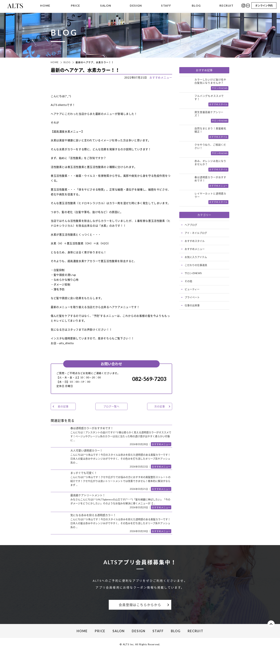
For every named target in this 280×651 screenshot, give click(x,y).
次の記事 (159, 406)
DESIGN (136, 6)
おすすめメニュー (160, 77)
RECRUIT (226, 6)
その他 (188, 281)
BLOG (196, 6)
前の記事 (63, 406)
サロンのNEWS (193, 273)
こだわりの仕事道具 (196, 265)
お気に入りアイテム (196, 257)
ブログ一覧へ (111, 406)
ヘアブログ (191, 224)
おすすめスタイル (195, 240)
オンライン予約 (264, 5)
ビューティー (192, 289)
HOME (45, 6)
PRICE (75, 6)
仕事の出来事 (192, 305)
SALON (105, 6)
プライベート (192, 297)
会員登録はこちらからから (140, 605)
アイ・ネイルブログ (196, 232)
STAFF (166, 6)
